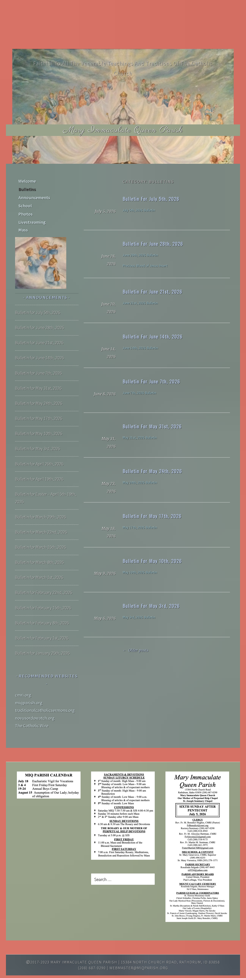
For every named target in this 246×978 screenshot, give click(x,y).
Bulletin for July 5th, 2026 (151, 198)
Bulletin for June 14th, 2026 (153, 336)
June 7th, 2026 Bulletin (139, 393)
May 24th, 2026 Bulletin (140, 482)
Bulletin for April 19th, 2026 (39, 467)
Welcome (27, 180)
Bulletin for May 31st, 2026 (152, 426)
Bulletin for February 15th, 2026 (43, 596)
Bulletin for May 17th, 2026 (152, 516)
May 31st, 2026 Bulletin (140, 437)
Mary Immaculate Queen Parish (123, 130)
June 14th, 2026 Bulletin (140, 348)
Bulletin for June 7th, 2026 (151, 381)
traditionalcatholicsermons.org (45, 699)
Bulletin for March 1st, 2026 (39, 566)
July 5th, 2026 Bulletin (139, 210)
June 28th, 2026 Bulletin (140, 255)
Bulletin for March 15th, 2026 (40, 536)
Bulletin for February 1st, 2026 (41, 626)
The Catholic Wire (31, 714)
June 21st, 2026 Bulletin (140, 303)
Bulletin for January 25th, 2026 (42, 642)
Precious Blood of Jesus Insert (145, 266)
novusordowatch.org (35, 706)
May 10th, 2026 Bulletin (140, 572)
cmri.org (23, 683)
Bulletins (27, 188)
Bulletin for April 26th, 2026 (39, 452)
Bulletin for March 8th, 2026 (39, 551)
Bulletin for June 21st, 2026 (152, 291)
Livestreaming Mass (37, 219)
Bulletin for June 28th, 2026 (153, 243)
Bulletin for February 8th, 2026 (42, 611)
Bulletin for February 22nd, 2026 (43, 581)
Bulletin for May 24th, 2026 (152, 471)
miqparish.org (28, 691)
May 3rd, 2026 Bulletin (139, 617)
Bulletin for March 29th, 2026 (40, 505)
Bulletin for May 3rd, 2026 (151, 605)
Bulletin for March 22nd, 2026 (41, 520)
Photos (25, 211)
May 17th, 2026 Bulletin (140, 527)
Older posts (135, 650)
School (25, 203)
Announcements (34, 196)
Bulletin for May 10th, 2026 (152, 560)
